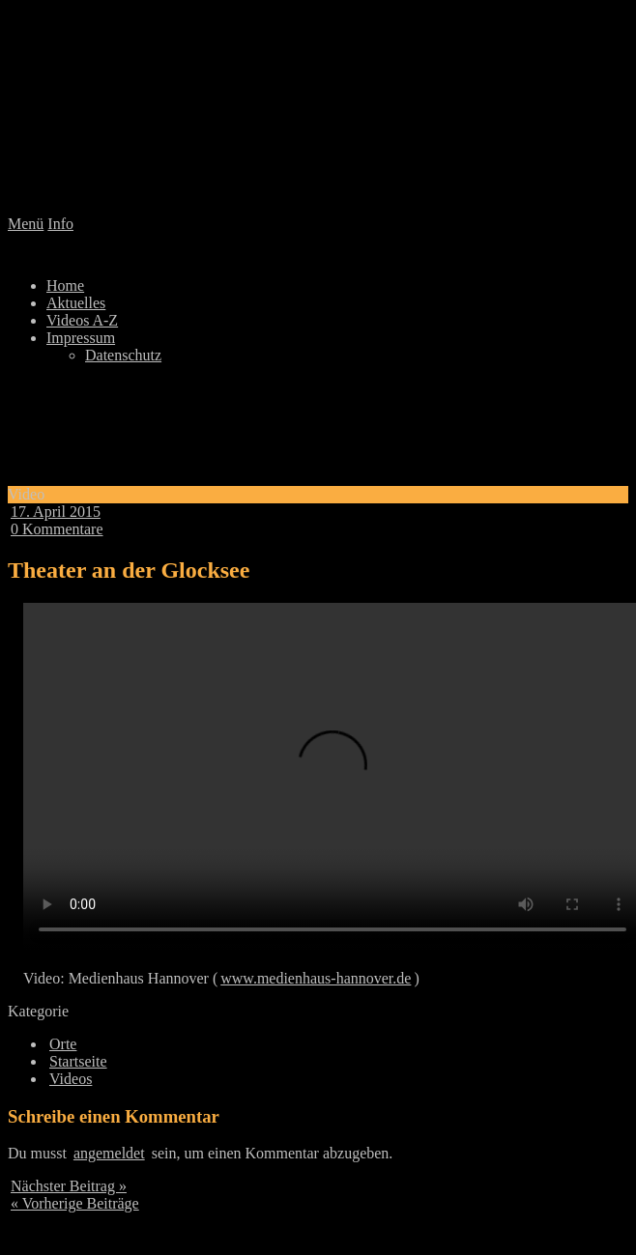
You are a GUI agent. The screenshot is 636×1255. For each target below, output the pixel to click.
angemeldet (109, 1153)
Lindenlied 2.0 (318, 111)
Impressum (80, 337)
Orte (62, 1044)
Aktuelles (75, 303)
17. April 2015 (56, 511)
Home (65, 285)
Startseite (78, 1061)
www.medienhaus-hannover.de (315, 978)
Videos (70, 1078)
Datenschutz (123, 355)
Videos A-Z (82, 320)
